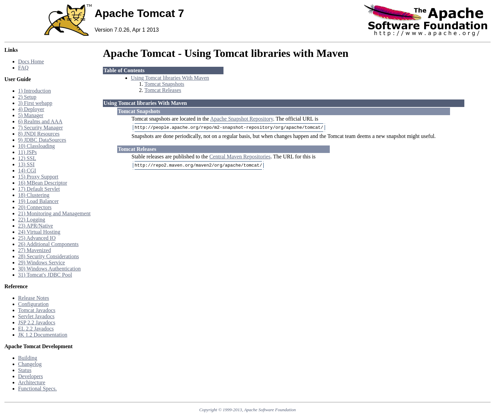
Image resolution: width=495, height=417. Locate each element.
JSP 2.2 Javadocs (36, 322)
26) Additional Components (48, 244)
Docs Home (31, 61)
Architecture (31, 382)
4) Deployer (31, 109)
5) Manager (30, 115)
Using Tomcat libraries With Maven (170, 78)
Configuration (33, 304)
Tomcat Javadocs (37, 310)
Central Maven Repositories (239, 157)
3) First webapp (35, 103)
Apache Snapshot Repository (241, 119)
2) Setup (27, 97)
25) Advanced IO (37, 238)
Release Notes (33, 298)
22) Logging (31, 219)
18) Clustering (33, 195)
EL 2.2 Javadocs (36, 328)
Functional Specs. (37, 388)
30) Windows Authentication (49, 269)
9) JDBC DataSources (42, 140)
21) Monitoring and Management (54, 213)
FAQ (23, 68)
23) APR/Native (35, 226)
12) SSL (27, 158)
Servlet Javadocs (36, 316)
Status (24, 370)
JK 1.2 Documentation (42, 335)
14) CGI (27, 170)
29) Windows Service (41, 262)
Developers (30, 376)
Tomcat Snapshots (164, 84)
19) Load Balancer (38, 201)
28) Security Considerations (48, 256)
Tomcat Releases (162, 90)
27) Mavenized (34, 250)
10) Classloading (36, 146)
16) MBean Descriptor (42, 183)
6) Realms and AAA (40, 121)
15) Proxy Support (38, 177)
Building (27, 358)
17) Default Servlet (39, 189)
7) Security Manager (40, 127)
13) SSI (26, 164)
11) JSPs (27, 152)
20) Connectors (34, 207)
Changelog (30, 364)
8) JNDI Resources (39, 134)
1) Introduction (34, 91)
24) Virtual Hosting (39, 232)
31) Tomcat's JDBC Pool (45, 275)
